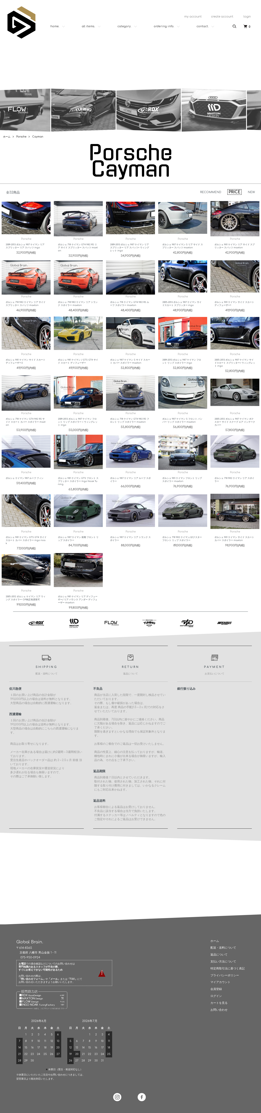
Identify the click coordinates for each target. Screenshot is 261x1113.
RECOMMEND (210, 192)
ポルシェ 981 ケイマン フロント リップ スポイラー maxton (182, 489)
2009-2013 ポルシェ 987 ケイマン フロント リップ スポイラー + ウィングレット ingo (77, 431)
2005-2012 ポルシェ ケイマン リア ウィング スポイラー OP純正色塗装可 (25, 607)
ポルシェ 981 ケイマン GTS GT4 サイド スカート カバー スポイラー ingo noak (26, 550)
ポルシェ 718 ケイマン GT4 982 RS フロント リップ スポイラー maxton (129, 430)
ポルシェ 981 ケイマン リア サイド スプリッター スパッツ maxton (235, 256)
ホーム (6, 136)
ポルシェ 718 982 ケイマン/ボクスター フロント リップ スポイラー (182, 548)
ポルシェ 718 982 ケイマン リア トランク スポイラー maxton (78, 313)
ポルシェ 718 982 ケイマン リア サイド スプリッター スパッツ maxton (25, 313)
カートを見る (217, 1002)
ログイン (214, 996)
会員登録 (214, 989)
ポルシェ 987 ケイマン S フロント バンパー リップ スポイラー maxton (182, 430)
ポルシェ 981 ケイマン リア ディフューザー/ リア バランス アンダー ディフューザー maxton (77, 609)
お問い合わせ (217, 1009)
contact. (203, 26)
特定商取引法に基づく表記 (225, 968)
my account (191, 16)
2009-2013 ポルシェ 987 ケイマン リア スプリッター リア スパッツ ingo (25, 256)
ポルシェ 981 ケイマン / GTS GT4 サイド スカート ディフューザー (78, 371)
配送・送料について (221, 947)
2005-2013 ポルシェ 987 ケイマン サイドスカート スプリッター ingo (181, 313)
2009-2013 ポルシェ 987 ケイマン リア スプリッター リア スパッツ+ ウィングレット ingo (129, 257)
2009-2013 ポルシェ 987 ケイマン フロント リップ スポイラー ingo (181, 371)
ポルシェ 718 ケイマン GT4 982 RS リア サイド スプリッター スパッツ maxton (78, 257)
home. (54, 26)
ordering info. (164, 26)
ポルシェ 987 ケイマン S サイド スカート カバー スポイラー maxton (130, 371)
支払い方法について (221, 961)
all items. (88, 26)
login (245, 16)
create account (220, 16)
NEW (251, 192)
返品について (217, 954)
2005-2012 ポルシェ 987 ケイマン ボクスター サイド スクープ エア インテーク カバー (235, 431)
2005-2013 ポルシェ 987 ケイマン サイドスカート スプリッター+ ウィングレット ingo (235, 372)
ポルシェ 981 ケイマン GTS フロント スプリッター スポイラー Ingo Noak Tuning (78, 491)
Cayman (37, 136)
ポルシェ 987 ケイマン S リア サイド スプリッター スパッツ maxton (182, 256)
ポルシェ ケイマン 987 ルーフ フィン (24, 488)
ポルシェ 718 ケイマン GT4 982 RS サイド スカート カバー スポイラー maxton (25, 431)
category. (124, 26)
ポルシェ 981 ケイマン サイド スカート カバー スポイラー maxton (234, 548)
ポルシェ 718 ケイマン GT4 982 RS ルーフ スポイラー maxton (129, 313)
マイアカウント (218, 982)
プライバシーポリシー (222, 975)
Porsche (21, 136)
